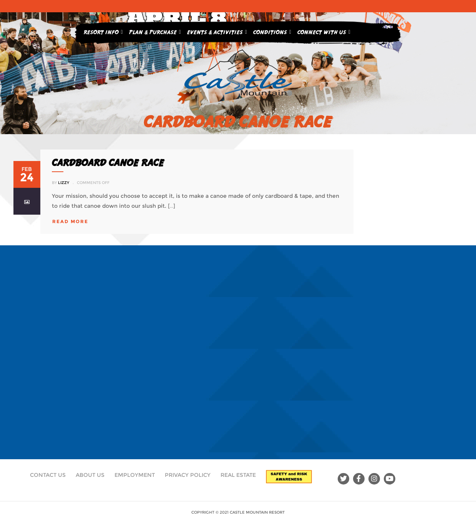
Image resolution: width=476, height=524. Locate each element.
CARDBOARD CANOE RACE (108, 162)
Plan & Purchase (155, 30)
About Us (90, 474)
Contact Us (48, 474)
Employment (134, 474)
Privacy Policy (188, 474)
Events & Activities (217, 30)
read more (70, 221)
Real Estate (238, 474)
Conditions (272, 30)
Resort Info (103, 30)
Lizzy (63, 182)
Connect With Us (323, 30)
